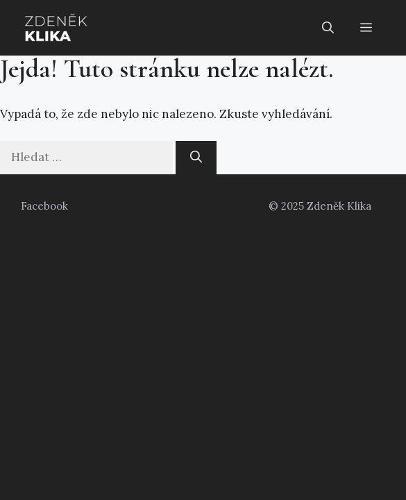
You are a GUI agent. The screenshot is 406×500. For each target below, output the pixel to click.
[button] (328, 28)
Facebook (44, 205)
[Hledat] (196, 157)
